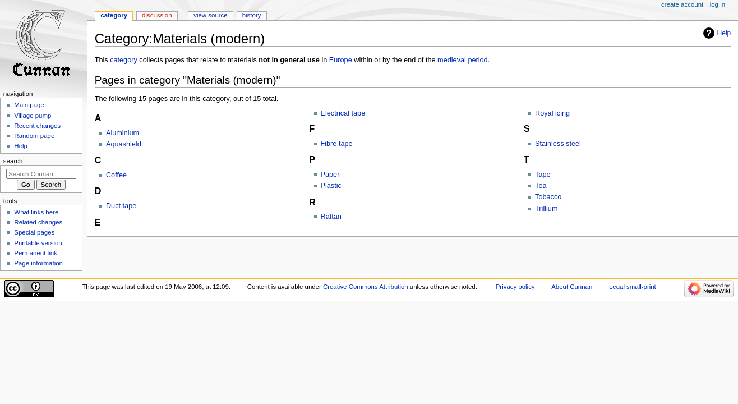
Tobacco (548, 197)
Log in (717, 4)
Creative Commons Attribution (365, 286)
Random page (34, 135)
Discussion (157, 15)
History (251, 15)
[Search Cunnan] (41, 174)
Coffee (116, 175)
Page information (38, 263)
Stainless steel (558, 144)
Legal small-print (632, 286)
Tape (543, 174)
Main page (29, 105)
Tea (540, 186)
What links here (36, 212)
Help (724, 33)
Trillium (546, 209)
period (477, 60)
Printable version (38, 243)
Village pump (32, 115)
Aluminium (122, 133)
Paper (330, 174)
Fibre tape (337, 144)
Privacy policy (515, 286)
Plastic (331, 186)
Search (13, 161)
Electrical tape (343, 113)
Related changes (38, 222)
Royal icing (552, 113)
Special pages (34, 232)
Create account (682, 4)
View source (210, 15)
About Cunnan (571, 286)
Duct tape (121, 206)
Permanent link (35, 253)
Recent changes (37, 125)
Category (113, 15)
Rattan (331, 217)
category (123, 60)
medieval (451, 60)
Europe (340, 60)
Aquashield (123, 144)
